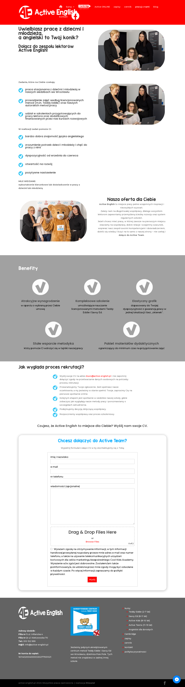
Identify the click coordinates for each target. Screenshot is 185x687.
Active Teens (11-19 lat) (140, 625)
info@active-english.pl (36, 644)
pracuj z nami (142, 7)
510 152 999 (29, 641)
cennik (128, 7)
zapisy (117, 7)
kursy (69, 7)
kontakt (63, 17)
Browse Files (92, 541)
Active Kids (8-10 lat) (139, 620)
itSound (90, 683)
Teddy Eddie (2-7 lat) (139, 611)
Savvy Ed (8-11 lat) (138, 616)
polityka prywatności (135, 651)
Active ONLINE (102, 7)
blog (155, 7)
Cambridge (130, 634)
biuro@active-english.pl (98, 376)
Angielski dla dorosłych (141, 629)
